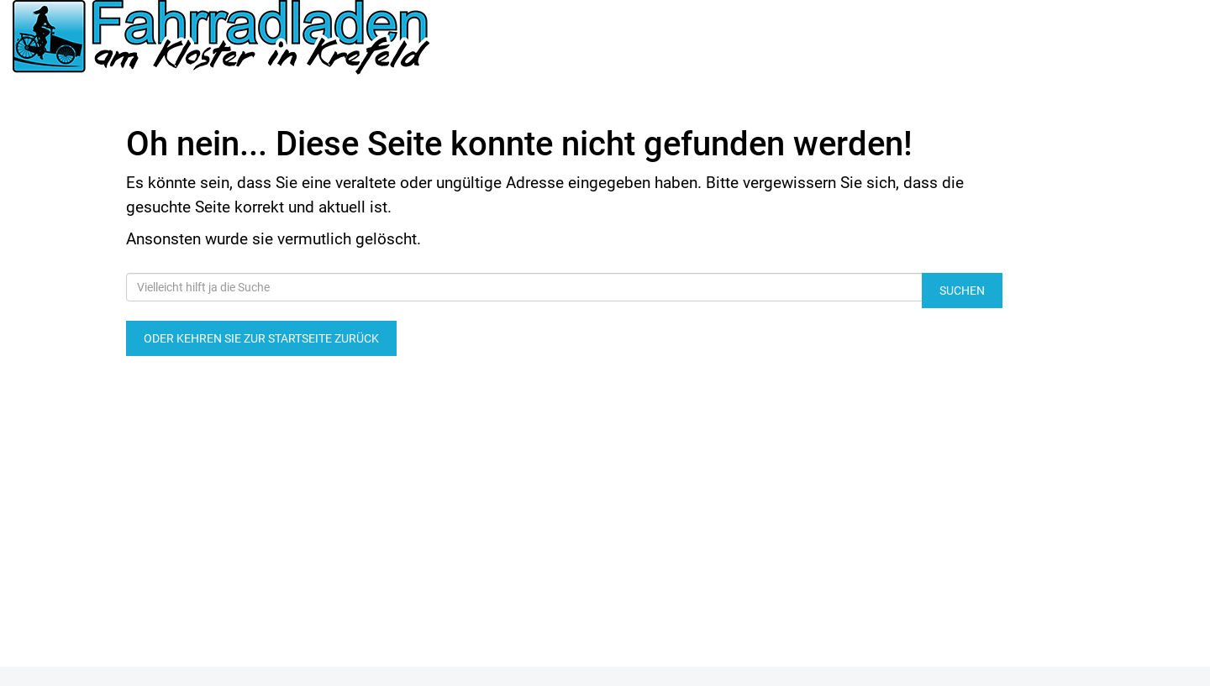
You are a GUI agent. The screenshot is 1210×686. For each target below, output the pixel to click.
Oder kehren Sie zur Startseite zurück (261, 338)
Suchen (962, 290)
